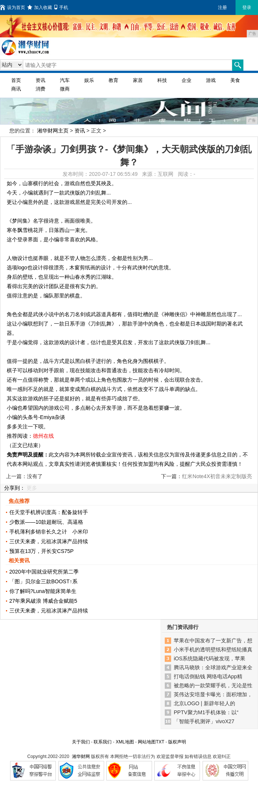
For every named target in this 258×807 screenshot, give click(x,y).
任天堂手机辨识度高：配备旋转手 (48, 512)
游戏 (211, 80)
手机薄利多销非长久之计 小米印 (48, 532)
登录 (246, 7)
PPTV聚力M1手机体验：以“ (206, 712)
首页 (16, 80)
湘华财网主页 (53, 131)
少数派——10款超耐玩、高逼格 (46, 522)
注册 (222, 7)
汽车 (65, 80)
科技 (162, 80)
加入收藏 (39, 7)
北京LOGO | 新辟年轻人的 (204, 703)
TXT (160, 742)
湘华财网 (81, 756)
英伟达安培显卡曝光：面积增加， (213, 694)
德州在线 (43, 436)
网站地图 (147, 742)
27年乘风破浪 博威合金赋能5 (43, 601)
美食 (235, 80)
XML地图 (125, 742)
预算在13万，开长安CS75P (41, 551)
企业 (186, 80)
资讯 (40, 80)
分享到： (14, 488)
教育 (113, 80)
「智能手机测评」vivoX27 (204, 721)
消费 (40, 89)
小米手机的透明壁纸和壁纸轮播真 (213, 649)
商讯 (16, 89)
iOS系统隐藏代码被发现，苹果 (209, 658)
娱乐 (89, 80)
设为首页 (12, 7)
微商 (65, 89)
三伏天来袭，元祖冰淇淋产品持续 (48, 541)
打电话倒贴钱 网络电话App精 (208, 676)
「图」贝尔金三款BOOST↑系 (43, 581)
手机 (61, 7)
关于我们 (81, 742)
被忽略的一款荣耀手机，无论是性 (213, 685)
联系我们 (103, 742)
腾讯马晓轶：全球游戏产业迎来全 (213, 667)
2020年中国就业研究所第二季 (44, 572)
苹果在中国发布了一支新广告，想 (213, 641)
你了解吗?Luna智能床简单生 (42, 591)
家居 (138, 80)
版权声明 (177, 742)
